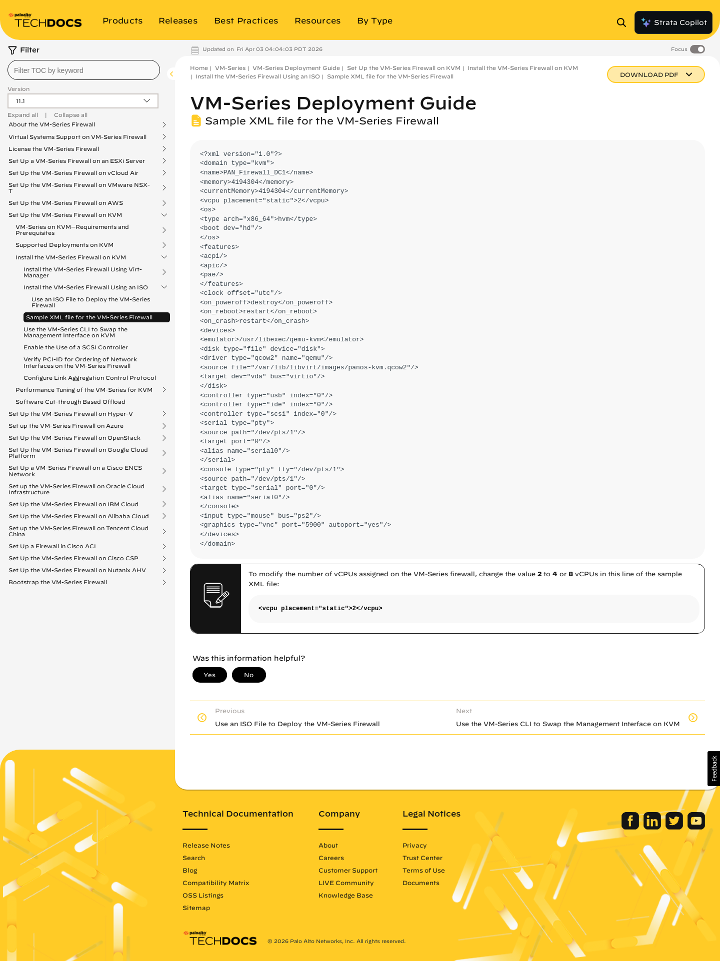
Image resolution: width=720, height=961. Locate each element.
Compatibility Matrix (215, 882)
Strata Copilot (673, 22)
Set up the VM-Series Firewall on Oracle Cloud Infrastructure (76, 489)
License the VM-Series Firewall (53, 149)
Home (199, 67)
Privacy (414, 845)
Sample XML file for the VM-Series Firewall (89, 317)
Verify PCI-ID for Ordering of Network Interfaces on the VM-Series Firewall (80, 362)
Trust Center (422, 857)
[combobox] (84, 70)
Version (19, 88)
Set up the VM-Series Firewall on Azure (66, 426)
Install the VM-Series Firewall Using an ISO (86, 287)
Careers (331, 857)
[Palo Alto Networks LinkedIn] (653, 827)
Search (193, 857)
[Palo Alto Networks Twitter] (675, 827)
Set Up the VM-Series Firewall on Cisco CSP (73, 558)
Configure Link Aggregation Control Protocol (90, 377)
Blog (189, 870)
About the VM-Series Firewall (51, 124)
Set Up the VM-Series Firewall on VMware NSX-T (79, 188)
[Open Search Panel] (624, 22)
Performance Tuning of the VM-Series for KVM (84, 390)
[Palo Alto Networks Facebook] (631, 827)
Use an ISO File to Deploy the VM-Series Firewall (91, 302)
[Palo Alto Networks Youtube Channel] (696, 827)
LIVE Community (346, 882)
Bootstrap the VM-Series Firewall (57, 582)
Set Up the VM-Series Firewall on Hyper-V (70, 414)
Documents (421, 882)
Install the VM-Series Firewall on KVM (71, 257)
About (328, 845)
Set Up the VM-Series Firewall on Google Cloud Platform (78, 453)
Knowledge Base (345, 895)
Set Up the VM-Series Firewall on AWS (65, 203)
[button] (714, 768)
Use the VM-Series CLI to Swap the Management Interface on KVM (76, 332)
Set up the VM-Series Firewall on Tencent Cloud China (78, 531)
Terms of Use (423, 870)
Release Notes (206, 845)
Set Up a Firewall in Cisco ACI (52, 546)
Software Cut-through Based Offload (71, 401)
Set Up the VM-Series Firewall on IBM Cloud (73, 504)
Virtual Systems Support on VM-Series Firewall (77, 137)
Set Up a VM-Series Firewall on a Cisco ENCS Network (75, 471)
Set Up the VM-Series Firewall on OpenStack (74, 438)
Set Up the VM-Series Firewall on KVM (65, 215)
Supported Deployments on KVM (65, 245)
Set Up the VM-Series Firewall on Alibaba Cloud (78, 516)
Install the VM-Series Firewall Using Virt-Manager (83, 272)
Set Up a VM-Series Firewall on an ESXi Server (76, 161)
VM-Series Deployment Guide (296, 67)
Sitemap (196, 907)
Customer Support (348, 870)
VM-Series (230, 67)
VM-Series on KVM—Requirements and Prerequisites (72, 230)
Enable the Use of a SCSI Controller (76, 347)
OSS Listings (203, 895)
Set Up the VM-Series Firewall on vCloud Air (73, 173)
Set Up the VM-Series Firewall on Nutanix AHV (77, 570)
